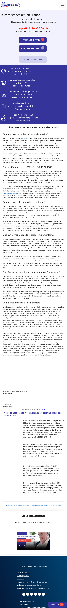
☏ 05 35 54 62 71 (23, 573)
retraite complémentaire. (11, 193)
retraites (26, 138)
